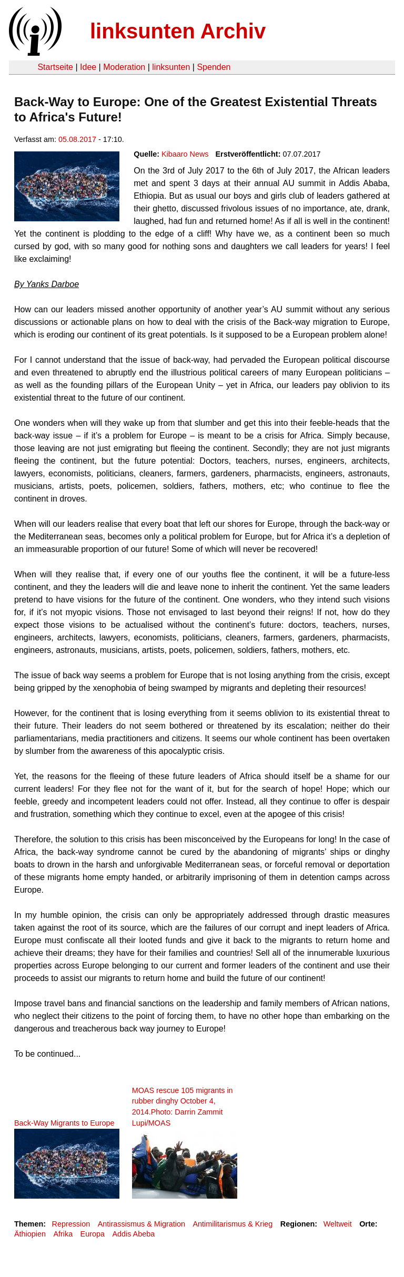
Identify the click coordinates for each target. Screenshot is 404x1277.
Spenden (213, 67)
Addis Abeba (133, 1234)
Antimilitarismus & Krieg (232, 1224)
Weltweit (338, 1224)
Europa (92, 1234)
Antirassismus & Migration (141, 1224)
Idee (88, 67)
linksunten (171, 67)
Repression (71, 1224)
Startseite (55, 67)
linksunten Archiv (178, 31)
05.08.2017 (77, 139)
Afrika (63, 1234)
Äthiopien (30, 1234)
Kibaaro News (185, 154)
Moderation (124, 67)
